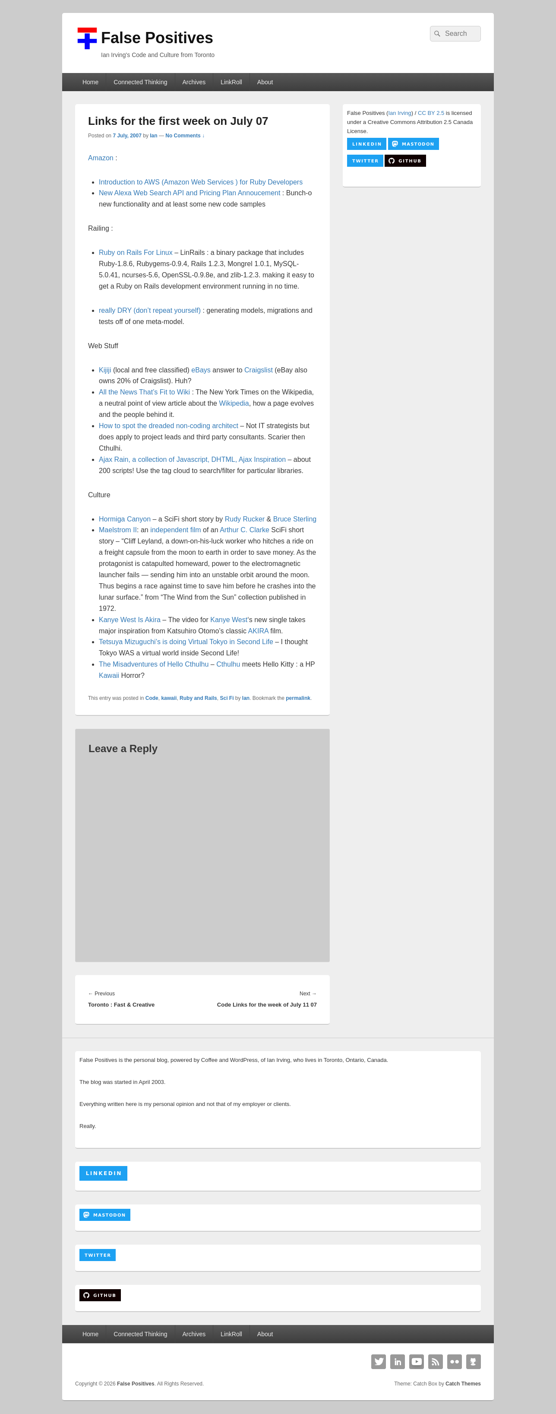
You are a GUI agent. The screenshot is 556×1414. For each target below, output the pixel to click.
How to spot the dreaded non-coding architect (168, 425)
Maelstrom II (118, 530)
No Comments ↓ (185, 136)
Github (473, 1361)
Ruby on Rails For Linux (136, 252)
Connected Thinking (140, 82)
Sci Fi (227, 698)
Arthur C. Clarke (244, 530)
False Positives (157, 38)
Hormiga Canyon (125, 519)
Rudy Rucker (245, 519)
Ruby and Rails (198, 698)
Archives (193, 82)
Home (90, 82)
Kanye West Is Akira (130, 619)
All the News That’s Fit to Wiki (144, 392)
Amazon (101, 158)
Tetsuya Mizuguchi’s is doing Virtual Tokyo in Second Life (186, 641)
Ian (153, 136)
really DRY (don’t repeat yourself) (150, 310)
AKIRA (258, 631)
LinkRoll (231, 82)
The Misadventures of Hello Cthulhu (153, 664)
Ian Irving (399, 113)
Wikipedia (234, 403)
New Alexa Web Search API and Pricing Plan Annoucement (189, 193)
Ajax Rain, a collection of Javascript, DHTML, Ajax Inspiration (192, 459)
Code (151, 698)
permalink (298, 698)
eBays (200, 370)
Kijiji (106, 370)
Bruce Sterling (295, 519)
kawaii (169, 698)
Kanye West (228, 619)
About (265, 82)
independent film (175, 530)
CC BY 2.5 (431, 113)
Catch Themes (463, 1384)
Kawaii (109, 675)
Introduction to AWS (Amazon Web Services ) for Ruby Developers (201, 182)
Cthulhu (229, 664)
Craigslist (258, 370)
